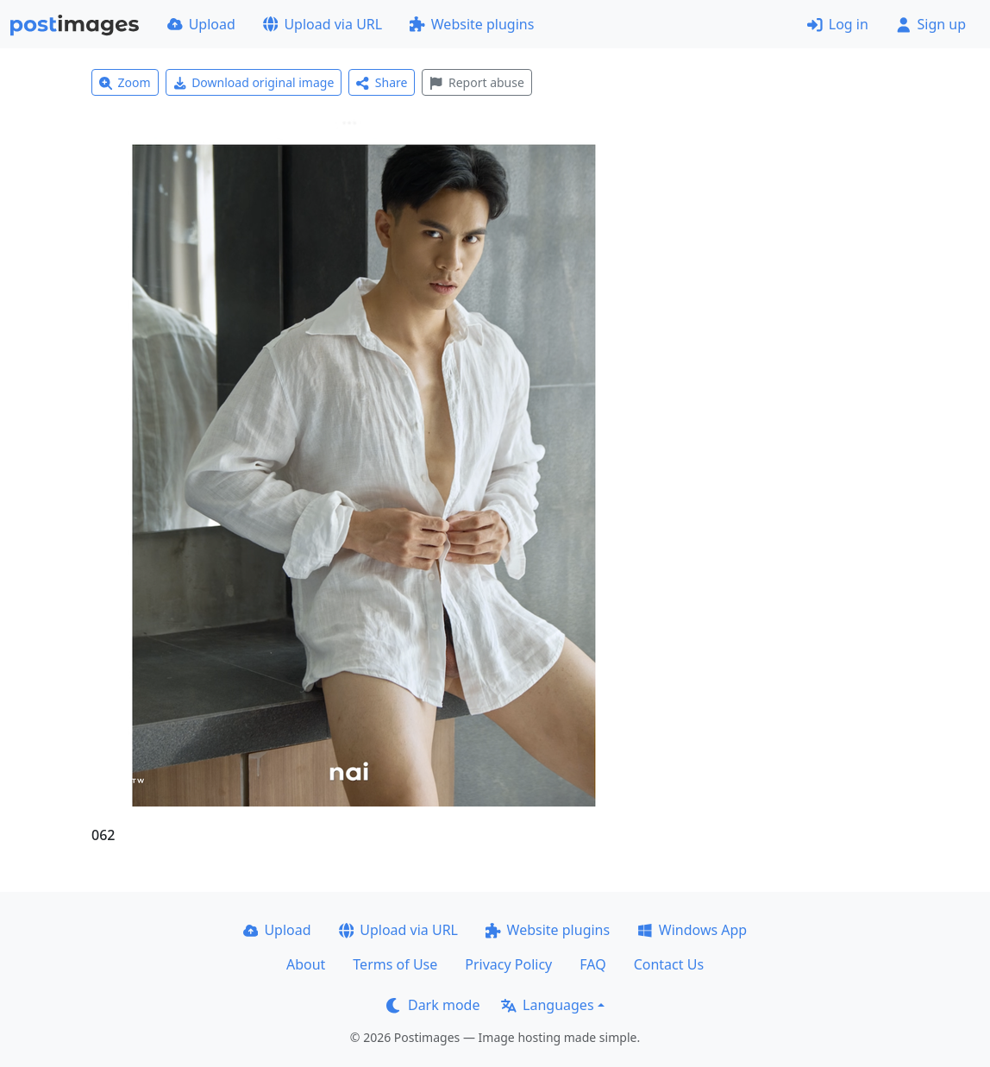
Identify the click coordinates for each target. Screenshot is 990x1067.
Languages (547, 1004)
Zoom (125, 82)
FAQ (592, 964)
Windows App (692, 929)
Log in (837, 24)
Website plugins (472, 24)
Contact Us (669, 964)
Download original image (254, 82)
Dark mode (432, 1004)
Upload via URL (322, 24)
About (305, 964)
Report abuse (476, 82)
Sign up (931, 24)
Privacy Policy (508, 964)
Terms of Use (395, 964)
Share (381, 82)
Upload (201, 24)
